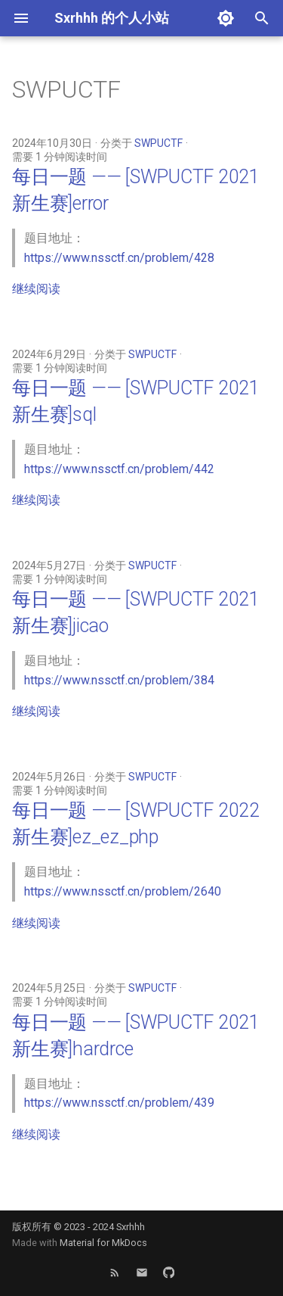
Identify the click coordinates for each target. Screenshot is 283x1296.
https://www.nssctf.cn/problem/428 (119, 258)
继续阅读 (36, 289)
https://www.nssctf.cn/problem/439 (119, 1102)
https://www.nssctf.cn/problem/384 (119, 680)
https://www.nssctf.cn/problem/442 (119, 469)
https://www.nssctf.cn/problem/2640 (122, 891)
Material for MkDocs (103, 1242)
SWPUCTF (158, 143)
